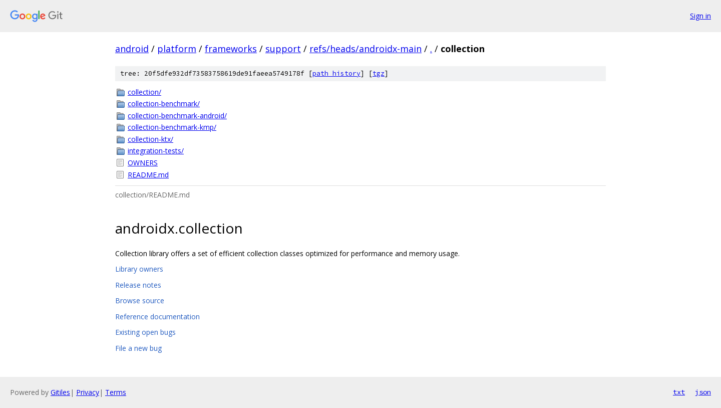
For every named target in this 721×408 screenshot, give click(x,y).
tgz (379, 73)
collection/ (144, 92)
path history (336, 73)
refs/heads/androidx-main (365, 49)
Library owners (139, 269)
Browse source (139, 300)
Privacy (87, 392)
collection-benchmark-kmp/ (172, 127)
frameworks (231, 49)
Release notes (138, 285)
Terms (115, 392)
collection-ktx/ (150, 139)
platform (176, 49)
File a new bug (138, 348)
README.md (148, 174)
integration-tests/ (156, 150)
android (132, 49)
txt (679, 391)
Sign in (700, 16)
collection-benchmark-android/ (177, 115)
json (703, 391)
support (283, 49)
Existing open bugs (145, 332)
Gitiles (60, 392)
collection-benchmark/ (164, 103)
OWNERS (143, 162)
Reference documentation (157, 316)
